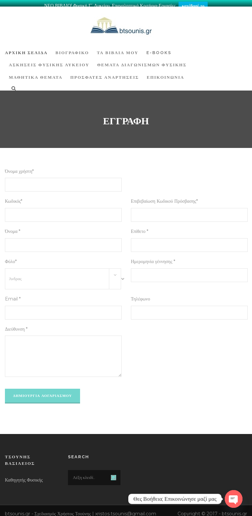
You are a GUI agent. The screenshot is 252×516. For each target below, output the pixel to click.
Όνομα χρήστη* (19, 168)
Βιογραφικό (72, 49)
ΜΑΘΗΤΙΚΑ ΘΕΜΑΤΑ (35, 74)
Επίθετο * (140, 228)
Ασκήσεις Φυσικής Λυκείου (49, 61)
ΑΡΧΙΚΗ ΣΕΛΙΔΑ (26, 49)
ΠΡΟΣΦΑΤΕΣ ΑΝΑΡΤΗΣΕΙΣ (104, 74)
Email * (13, 296)
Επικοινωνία (165, 74)
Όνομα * (12, 228)
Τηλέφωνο (140, 296)
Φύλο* (11, 258)
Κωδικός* (13, 198)
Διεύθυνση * (16, 326)
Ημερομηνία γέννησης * (153, 258)
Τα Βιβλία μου (117, 49)
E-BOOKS (158, 49)
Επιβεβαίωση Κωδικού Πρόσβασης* (164, 198)
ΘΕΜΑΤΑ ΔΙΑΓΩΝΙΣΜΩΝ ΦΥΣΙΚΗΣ (142, 61)
